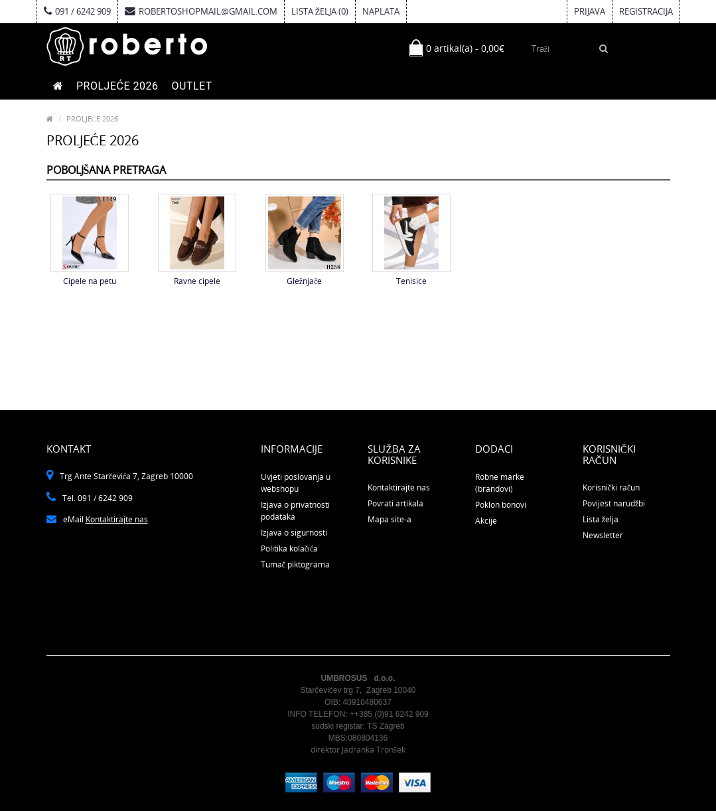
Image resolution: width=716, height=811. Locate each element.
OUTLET (191, 86)
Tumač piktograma (295, 564)
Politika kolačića (290, 548)
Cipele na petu (89, 281)
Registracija (646, 11)
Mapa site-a (389, 519)
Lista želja (600, 519)
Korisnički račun (611, 487)
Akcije (486, 520)
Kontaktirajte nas (117, 519)
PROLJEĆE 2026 (117, 86)
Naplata (380, 11)
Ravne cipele (197, 281)
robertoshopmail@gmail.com (201, 11)
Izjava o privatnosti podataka (295, 510)
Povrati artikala (395, 503)
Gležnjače (304, 281)
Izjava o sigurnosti (294, 532)
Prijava (589, 11)
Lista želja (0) (320, 11)
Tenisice (411, 281)
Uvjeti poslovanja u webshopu (295, 482)
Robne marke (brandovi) (499, 482)
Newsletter (603, 535)
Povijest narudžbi (614, 503)
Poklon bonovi (500, 504)
